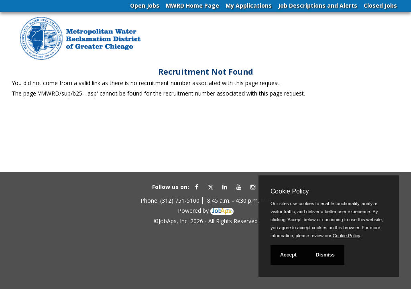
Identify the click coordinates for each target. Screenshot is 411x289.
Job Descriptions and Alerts (317, 5)
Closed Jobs (380, 5)
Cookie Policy (290, 191)
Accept (288, 255)
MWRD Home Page (192, 5)
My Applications (249, 5)
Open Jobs (144, 5)
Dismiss (325, 255)
